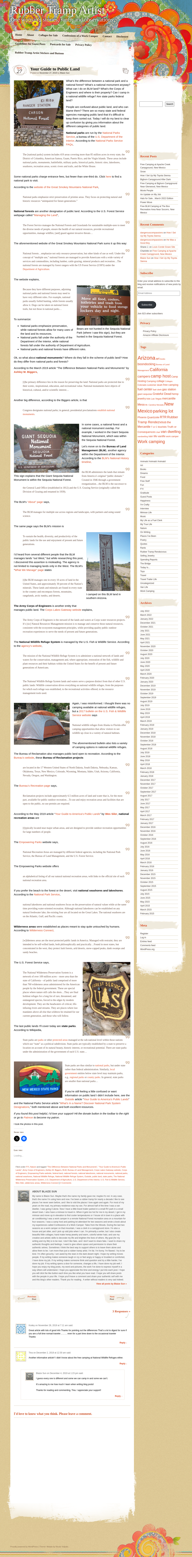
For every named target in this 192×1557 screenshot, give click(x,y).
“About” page (35, 501)
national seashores (24, 1176)
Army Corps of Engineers (34, 1170)
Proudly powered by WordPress (24, 1547)
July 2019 (144, 705)
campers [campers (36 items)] (144, 376)
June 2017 (145, 803)
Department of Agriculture (36, 269)
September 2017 (148, 792)
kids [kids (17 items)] (148, 399)
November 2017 (147, 784)
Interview (144, 508)
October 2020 (146, 650)
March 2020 (145, 674)
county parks (93, 1077)
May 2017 (145, 807)
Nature (33, 1167)
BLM (65, 1170)
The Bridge (145, 563)
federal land (58, 1173)
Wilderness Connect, (41, 930)
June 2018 (145, 756)
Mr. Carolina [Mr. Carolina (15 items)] (150, 405)
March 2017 (145, 815)
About (30, 34)
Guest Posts (146, 497)
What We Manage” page (29, 569)
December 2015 (147, 874)
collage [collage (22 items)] (160, 381)
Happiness (145, 500)
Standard (125, 70)
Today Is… (145, 567)
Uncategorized (147, 583)
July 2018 (144, 752)
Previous (24, 1297)
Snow (143, 171)
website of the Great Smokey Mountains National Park (65, 187)
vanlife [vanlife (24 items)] (161, 436)
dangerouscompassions (151, 232)
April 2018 (145, 764)
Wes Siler (111, 813)
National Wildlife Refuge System (69, 1176)
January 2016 (146, 870)
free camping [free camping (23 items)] (170, 384)
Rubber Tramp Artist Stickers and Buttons (39, 53)
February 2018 (147, 772)
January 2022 (146, 619)
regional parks (77, 1077)
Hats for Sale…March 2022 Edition (156, 198)
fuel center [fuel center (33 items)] (145, 389)
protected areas (60, 1040)
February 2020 (147, 678)
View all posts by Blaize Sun (111, 1284)
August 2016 (146, 843)
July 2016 (144, 847)
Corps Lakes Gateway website (63, 609)
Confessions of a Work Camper (80, 36)
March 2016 (145, 862)
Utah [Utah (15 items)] (158, 432)
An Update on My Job (150, 194)
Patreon (28, 1117)
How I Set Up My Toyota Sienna (155, 175)
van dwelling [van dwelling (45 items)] (171, 432)
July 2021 (144, 630)
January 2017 (146, 823)
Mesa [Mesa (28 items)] (141, 404)
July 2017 (144, 799)
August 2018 (146, 748)
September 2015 (148, 886)
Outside (70, 1099)
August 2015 (146, 890)
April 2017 (145, 811)
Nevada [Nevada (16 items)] (160, 405)
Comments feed (147, 945)
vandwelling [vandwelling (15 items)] (143, 436)
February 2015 (147, 913)
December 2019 (147, 685)
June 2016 (145, 850)
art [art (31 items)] (157, 358)
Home (18, 34)
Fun (142, 485)
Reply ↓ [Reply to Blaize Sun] (118, 1396)
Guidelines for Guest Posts (30, 44)
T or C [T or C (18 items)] (154, 427)
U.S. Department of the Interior (86, 1180)
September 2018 (148, 744)
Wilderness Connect (49, 1183)
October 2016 (146, 835)
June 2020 (145, 662)
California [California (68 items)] (159, 369)
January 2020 (146, 682)
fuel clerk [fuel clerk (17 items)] (157, 389)
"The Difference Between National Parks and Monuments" (72, 1167)
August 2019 (146, 701)
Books (143, 469)
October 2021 (146, 627)
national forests (70, 1173)
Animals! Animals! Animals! (153, 461)
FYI (27, 1167)
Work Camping (147, 591)
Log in (143, 937)
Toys (142, 571)
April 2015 (145, 905)
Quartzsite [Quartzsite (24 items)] (153, 417)
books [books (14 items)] (162, 359)
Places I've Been (148, 536)
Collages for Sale (48, 35)
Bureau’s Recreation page (34, 785)
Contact (107, 36)
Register (144, 933)
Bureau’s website (24, 757)
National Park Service (47, 894)
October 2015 (146, 882)
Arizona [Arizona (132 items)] (146, 358)
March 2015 (145, 909)
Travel (143, 575)
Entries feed (146, 941)
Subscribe (146, 304)
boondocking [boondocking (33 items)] (146, 364)
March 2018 (145, 768)
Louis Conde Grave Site (163, 247)
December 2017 (147, 780)
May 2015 (145, 902)
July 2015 (144, 894)
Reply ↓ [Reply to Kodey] (123, 1342)
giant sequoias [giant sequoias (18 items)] (145, 394)
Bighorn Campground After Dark (155, 179)
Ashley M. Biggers (25, 371)
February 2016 (147, 866)
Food (142, 477)
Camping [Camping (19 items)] (151, 381)
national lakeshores (86, 1173)
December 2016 (147, 827)
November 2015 (147, 878)
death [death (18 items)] (160, 385)
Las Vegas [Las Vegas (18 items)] (156, 399)
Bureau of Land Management (80, 1170)
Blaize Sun (64, 73)
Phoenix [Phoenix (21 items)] (142, 417)
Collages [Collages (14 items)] (168, 381)
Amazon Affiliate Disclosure (156, 335)
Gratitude (144, 493)
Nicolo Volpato (62, 1547)
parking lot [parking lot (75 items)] (163, 411)
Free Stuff (144, 481)
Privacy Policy (83, 44)
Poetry (143, 540)
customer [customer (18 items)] (151, 385)
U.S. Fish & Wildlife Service (112, 1180)
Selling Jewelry (147, 555)
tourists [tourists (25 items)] (162, 426)
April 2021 (145, 642)
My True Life (146, 524)
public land (97, 1176)
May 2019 (145, 713)
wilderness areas (32, 1183)
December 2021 (147, 623)
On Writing (145, 532)
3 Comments (65, 1183)
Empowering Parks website (39, 1173)
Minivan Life (146, 512)
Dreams (144, 473)
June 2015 (145, 898)
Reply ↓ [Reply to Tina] (123, 1363)
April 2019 (145, 717)
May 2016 (145, 854)
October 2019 (146, 693)
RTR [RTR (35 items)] (163, 417)
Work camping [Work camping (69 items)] (151, 441)
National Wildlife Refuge (43, 1176)
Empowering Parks (30, 842)
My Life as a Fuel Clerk (151, 520)
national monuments (105, 1173)
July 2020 (144, 658)
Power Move (146, 202)
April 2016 (145, 858)
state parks (108, 1176)
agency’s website (31, 645)
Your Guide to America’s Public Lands (77, 813)
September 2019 (148, 697)
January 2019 (146, 729)
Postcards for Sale (60, 44)
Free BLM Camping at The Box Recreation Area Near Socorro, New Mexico (157, 209)
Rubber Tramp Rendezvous (153, 552)
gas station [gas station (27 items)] (169, 389)
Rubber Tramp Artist (57, 10)
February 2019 (147, 725)
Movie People (146, 190)
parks (40, 1040)
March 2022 (145, 615)
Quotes (143, 544)
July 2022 (144, 611)
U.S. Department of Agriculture (58, 1180)
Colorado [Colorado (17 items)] (142, 385)
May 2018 (145, 760)
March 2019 (145, 721)
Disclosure (122, 36)
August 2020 (146, 654)
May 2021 (145, 638)
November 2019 (147, 689)
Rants (143, 548)
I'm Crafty (144, 504)
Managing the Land (45, 215)
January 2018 (146, 776)
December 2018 (147, 733)
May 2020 (145, 666)
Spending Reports (148, 559)
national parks (102, 1065)
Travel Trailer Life (148, 579)
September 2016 (148, 839)
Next (121, 1297)
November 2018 (147, 737)
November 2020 (147, 646)
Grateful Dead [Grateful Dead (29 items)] (162, 394)
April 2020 (145, 670)
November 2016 (147, 831)
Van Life (144, 587)
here (109, 176)
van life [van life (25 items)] (152, 436)
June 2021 (145, 634)
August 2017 (146, 795)
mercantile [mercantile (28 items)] (169, 398)
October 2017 (146, 788)
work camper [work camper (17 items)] (172, 436)
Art (141, 465)
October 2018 (146, 740)
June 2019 (145, 709)
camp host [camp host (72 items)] (161, 376)
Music (143, 516)
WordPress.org (147, 949)
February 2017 (147, 819)
